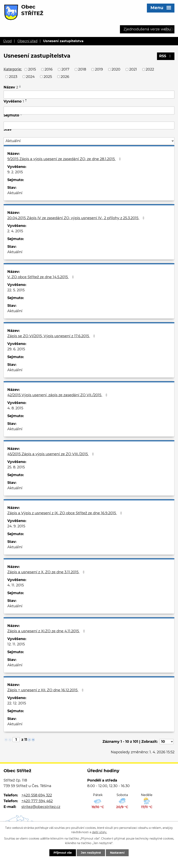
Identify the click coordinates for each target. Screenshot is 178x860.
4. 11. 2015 (15, 585)
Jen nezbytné (91, 852)
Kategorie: (13, 69)
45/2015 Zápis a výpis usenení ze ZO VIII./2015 (51, 454)
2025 (48, 76)
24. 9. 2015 (16, 526)
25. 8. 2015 (16, 467)
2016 (49, 69)
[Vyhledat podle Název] (89, 95)
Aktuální (14, 193)
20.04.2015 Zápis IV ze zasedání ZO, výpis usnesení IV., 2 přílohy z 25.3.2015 (76, 218)
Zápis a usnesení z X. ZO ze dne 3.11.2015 (46, 572)
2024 (30, 76)
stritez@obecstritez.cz (40, 807)
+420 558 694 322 (36, 795)
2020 (116, 69)
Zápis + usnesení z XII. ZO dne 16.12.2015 (46, 690)
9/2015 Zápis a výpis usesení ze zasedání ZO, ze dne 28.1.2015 (64, 159)
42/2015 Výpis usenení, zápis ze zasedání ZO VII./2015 (58, 395)
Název (11, 87)
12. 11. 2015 (16, 644)
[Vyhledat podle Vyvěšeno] (89, 110)
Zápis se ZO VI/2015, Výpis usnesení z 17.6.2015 (51, 336)
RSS (165, 56)
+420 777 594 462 (37, 801)
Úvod (7, 41)
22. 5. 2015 (16, 290)
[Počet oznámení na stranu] (166, 741)
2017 (65, 69)
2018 (82, 69)
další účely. (99, 832)
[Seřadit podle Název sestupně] (20, 87)
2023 (13, 76)
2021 (133, 69)
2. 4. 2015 (15, 231)
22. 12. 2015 (16, 703)
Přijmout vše (63, 852)
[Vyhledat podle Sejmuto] (89, 126)
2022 (150, 69)
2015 (32, 69)
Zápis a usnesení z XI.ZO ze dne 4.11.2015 (46, 631)
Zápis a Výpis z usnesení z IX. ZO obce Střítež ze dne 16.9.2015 (65, 513)
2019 (99, 69)
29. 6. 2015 (16, 349)
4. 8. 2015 (15, 408)
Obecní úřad (27, 41)
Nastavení (117, 852)
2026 (65, 76)
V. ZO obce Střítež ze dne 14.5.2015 (41, 277)
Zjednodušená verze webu (147, 29)
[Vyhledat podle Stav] (89, 141)
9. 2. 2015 (15, 172)
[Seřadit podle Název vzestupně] (20, 85)
